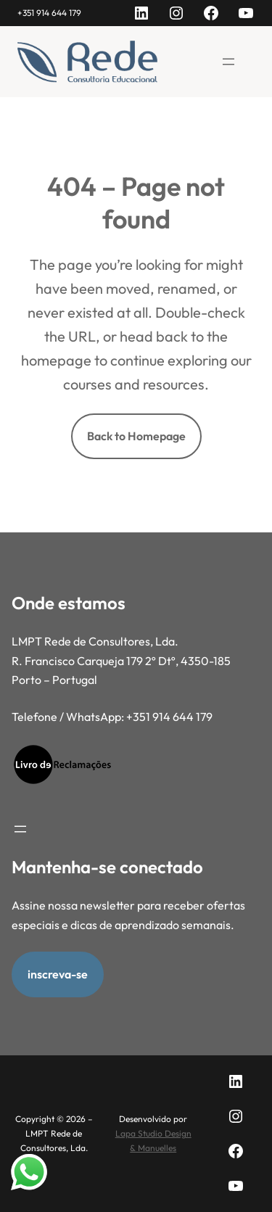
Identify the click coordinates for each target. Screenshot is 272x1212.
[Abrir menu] (228, 61)
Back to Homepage (136, 436)
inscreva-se (58, 974)
